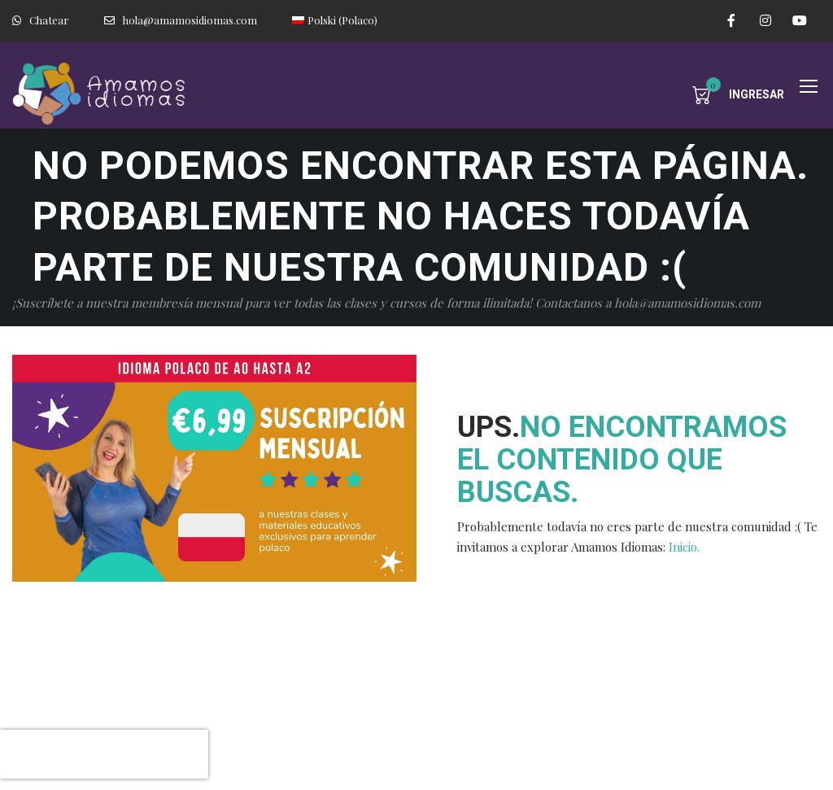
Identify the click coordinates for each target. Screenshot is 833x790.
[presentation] (104, 754)
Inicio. (684, 547)
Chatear (40, 20)
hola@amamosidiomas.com (180, 20)
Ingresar (756, 94)
